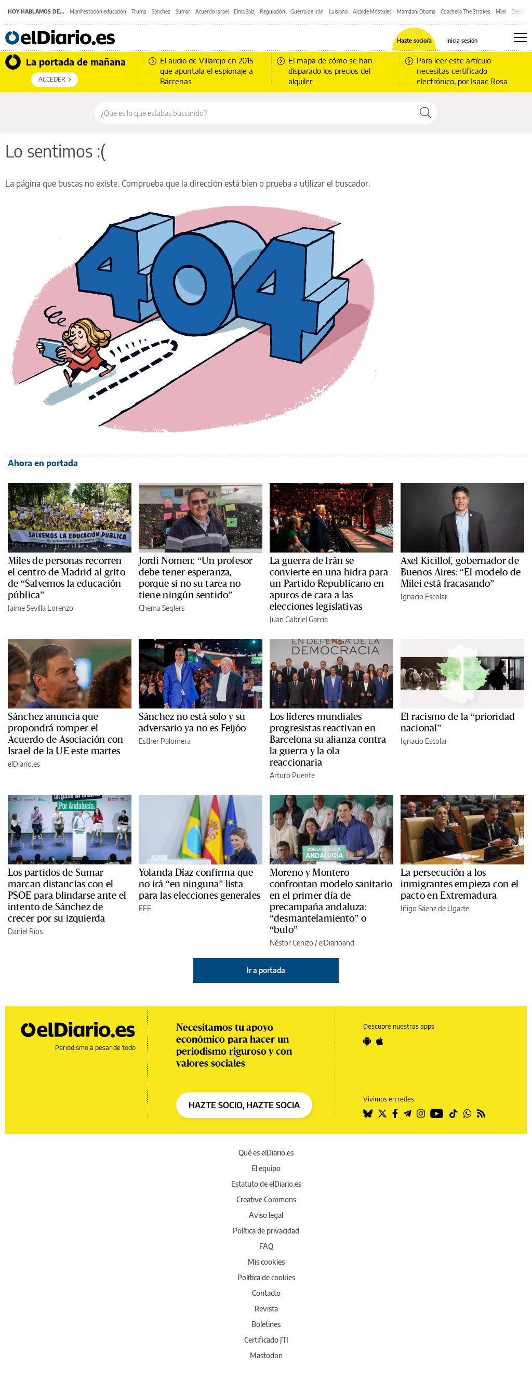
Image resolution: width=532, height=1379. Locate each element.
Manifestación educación (98, 11)
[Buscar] (425, 113)
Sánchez (161, 11)
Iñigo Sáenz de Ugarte (435, 908)
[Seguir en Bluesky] (368, 1113)
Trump (139, 11)
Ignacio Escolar (424, 596)
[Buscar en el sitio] (254, 113)
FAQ (266, 1246)
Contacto (266, 1293)
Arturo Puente (292, 775)
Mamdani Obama (416, 11)
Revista (266, 1308)
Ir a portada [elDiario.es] (266, 970)
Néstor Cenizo (291, 942)
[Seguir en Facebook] (395, 1113)
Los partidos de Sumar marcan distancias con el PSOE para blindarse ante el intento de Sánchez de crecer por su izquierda (67, 896)
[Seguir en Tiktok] (453, 1113)
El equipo (266, 1168)
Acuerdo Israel (212, 11)
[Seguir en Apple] (379, 1041)
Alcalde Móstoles (372, 11)
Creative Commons (266, 1199)
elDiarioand (336, 942)
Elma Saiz (244, 11)
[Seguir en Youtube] (437, 1113)
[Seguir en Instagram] (421, 1113)
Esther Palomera (165, 741)
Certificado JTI (266, 1339)
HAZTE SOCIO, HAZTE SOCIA (244, 1105)
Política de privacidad (266, 1230)
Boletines (266, 1324)
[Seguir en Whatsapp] (467, 1113)
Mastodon (266, 1355)
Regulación (272, 11)
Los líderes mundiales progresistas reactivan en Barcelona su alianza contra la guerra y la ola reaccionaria (328, 740)
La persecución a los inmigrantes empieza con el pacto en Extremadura (459, 884)
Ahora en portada (43, 463)
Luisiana (338, 11)
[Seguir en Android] (367, 1041)
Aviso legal (266, 1215)
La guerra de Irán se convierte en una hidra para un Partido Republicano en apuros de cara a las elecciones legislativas (329, 584)
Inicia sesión (461, 40)
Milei (501, 11)
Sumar (183, 11)
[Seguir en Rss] (481, 1113)
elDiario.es (24, 763)
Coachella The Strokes (465, 11)
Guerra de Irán (307, 11)
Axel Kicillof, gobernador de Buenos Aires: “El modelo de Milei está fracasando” (461, 572)
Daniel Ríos (25, 931)
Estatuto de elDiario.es (266, 1183)
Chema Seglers (161, 607)
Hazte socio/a (414, 40)
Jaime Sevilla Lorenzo (40, 607)
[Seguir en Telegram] (407, 1113)
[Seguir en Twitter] (382, 1113)
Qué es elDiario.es (266, 1152)
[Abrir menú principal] (520, 37)
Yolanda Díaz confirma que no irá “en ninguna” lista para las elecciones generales (199, 884)
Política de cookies (266, 1277)
